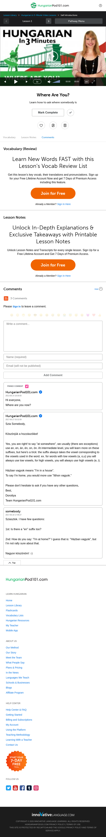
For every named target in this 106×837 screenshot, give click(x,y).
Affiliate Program (15, 692)
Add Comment (53, 375)
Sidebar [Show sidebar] (79, 21)
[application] (53, 56)
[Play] (16, 82)
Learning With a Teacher (19, 739)
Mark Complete (48, 112)
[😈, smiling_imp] (88, 315)
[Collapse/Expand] (53, 288)
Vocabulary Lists (14, 615)
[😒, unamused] (29, 315)
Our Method (12, 647)
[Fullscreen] (93, 82)
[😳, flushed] (18, 315)
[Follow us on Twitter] (8, 788)
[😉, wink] (59, 315)
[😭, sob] (64, 315)
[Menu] (5, 5)
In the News (12, 672)
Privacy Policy (57, 824)
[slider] (56, 81)
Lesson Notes (28, 137)
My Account (12, 724)
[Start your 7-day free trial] (16, 761)
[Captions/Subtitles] (86, 82)
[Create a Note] (53, 125)
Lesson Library (10, 15)
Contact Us (12, 744)
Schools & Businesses (18, 682)
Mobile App (12, 630)
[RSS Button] (6, 298)
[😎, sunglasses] (35, 315)
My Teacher (12, 625)
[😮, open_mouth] (82, 315)
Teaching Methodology (18, 734)
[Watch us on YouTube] (15, 788)
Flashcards (12, 610)
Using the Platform (16, 729)
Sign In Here (64, 204)
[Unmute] (49, 82)
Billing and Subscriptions (19, 719)
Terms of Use (73, 824)
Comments (48, 137)
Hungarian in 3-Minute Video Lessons (38, 15)
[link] (48, 21)
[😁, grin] (23, 315)
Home (9, 600)
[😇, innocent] (70, 315)
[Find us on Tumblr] (29, 788)
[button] (100, 5)
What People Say (15, 662)
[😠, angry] (41, 315)
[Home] (50, 8)
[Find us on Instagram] (36, 788)
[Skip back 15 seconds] (5, 82)
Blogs (9, 687)
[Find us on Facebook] (22, 788)
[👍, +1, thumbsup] (100, 315)
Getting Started (14, 714)
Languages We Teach (17, 677)
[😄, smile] (12, 315)
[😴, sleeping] (76, 315)
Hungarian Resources (17, 620)
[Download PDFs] (65, 125)
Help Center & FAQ (16, 709)
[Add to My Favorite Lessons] (41, 125)
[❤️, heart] (94, 315)
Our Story (11, 652)
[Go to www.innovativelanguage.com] (53, 814)
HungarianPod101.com (37, 824)
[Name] (53, 357)
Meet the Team (14, 657)
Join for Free (53, 193)
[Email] (53, 366)
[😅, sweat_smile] (53, 315)
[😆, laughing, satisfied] (47, 315)
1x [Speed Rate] (37, 82)
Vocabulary (9, 137)
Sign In (17, 306)
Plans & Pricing (14, 667)
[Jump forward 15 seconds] (27, 82)
